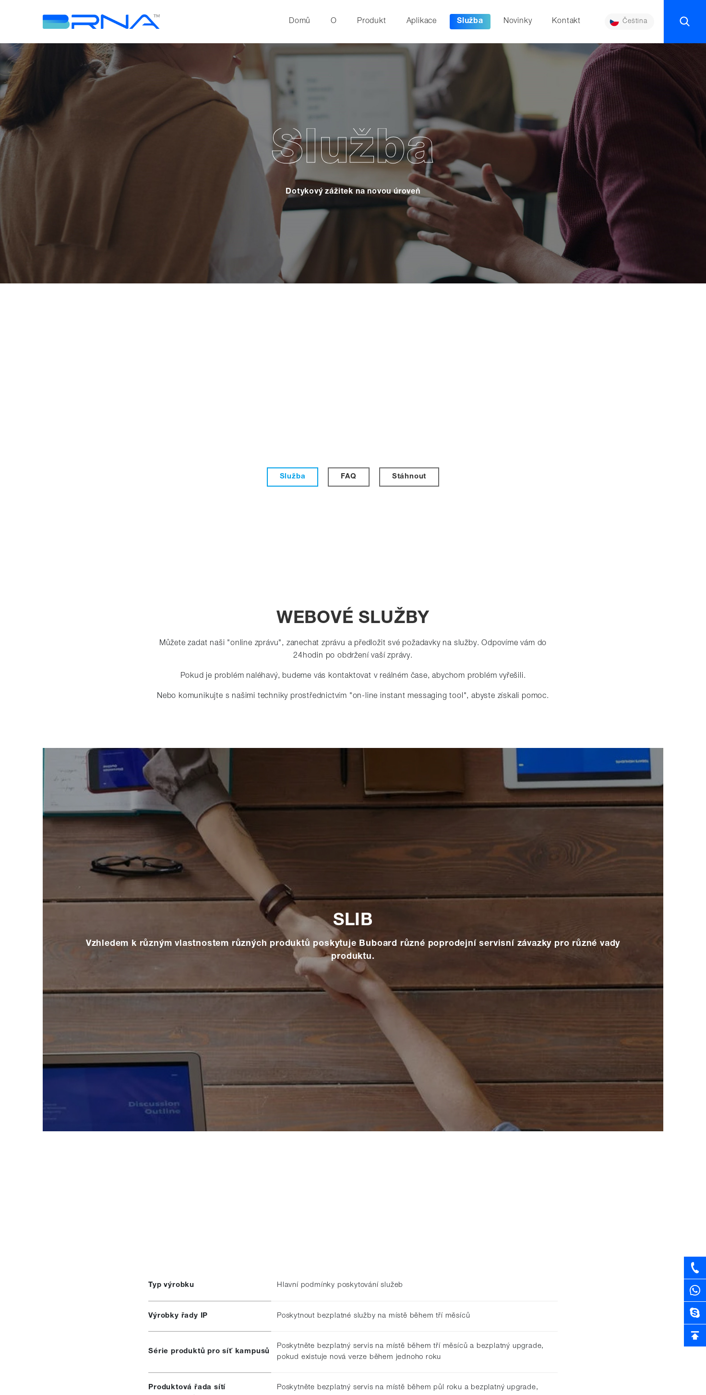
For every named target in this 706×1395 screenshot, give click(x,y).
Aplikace (421, 21)
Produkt (370, 21)
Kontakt (565, 21)
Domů (299, 21)
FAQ (348, 476)
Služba (469, 21)
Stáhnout (409, 476)
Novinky (517, 21)
